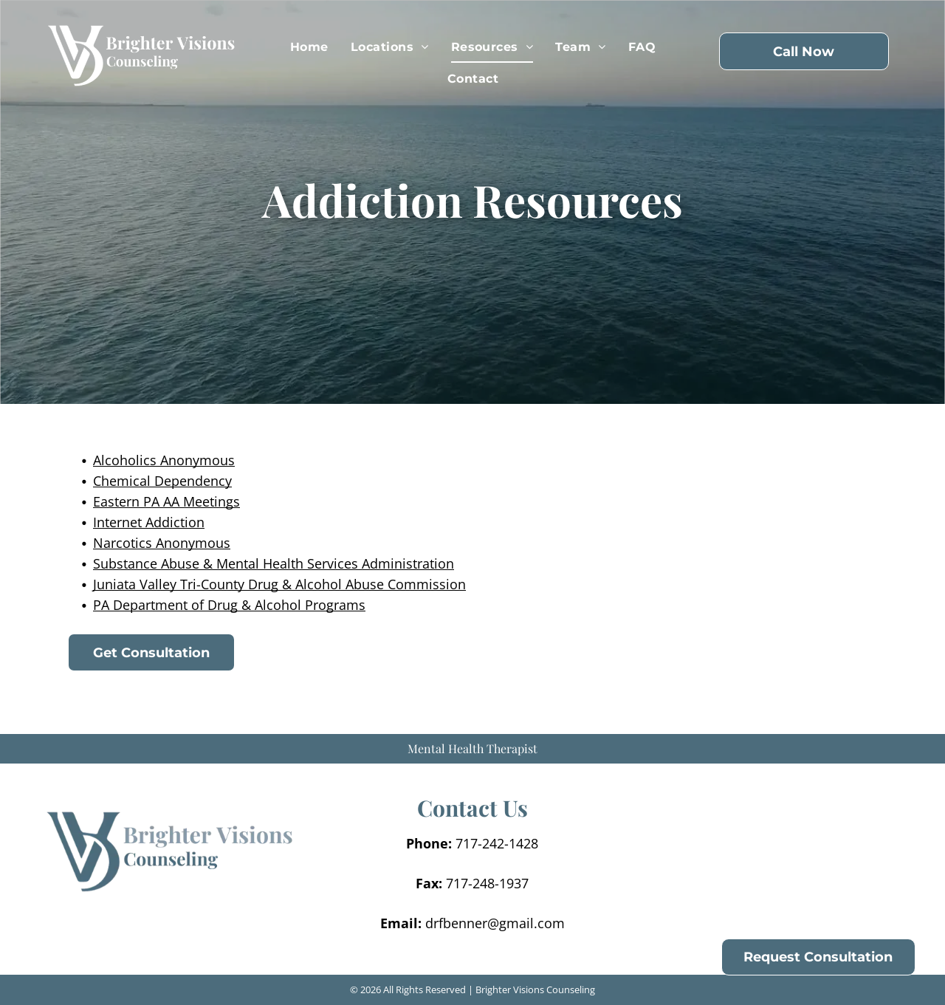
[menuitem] (309, 47)
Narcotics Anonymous (161, 543)
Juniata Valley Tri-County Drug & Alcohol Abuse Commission (279, 584)
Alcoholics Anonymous (164, 460)
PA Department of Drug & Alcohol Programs (229, 605)
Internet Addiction (149, 522)
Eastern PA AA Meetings (166, 501)
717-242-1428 (497, 843)
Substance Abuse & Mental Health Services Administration (273, 563)
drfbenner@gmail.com (495, 923)
